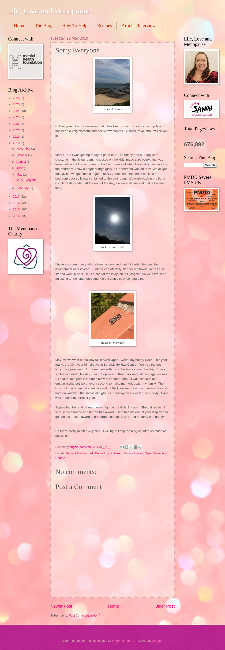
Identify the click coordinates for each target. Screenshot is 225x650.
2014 (16, 216)
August (21, 161)
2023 (16, 117)
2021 (16, 123)
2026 (16, 98)
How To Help (74, 25)
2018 (16, 143)
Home (19, 25)
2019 (16, 136)
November (23, 148)
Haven (138, 453)
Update (60, 458)
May (19, 174)
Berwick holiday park (80, 453)
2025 (16, 104)
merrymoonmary (123, 641)
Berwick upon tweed (108, 453)
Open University (155, 453)
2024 (16, 111)
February (22, 188)
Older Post (165, 606)
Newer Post (61, 606)
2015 (16, 209)
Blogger (157, 641)
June (20, 168)
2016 (16, 203)
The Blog (43, 25)
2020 (16, 130)
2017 (16, 196)
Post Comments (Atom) (84, 615)
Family (128, 453)
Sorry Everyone (26, 180)
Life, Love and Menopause (49, 11)
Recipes (104, 25)
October (22, 155)
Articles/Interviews (139, 25)
